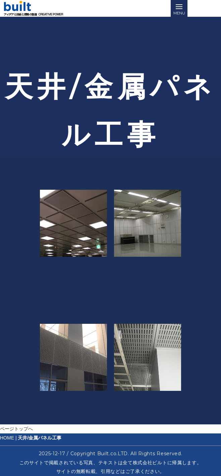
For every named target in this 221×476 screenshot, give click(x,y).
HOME (7, 437)
